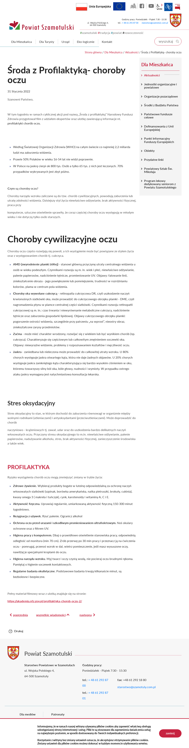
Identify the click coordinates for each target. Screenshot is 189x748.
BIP (177, 7)
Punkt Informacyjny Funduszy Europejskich (159, 140)
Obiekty (149, 150)
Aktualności (131, 52)
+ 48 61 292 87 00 (130, 23)
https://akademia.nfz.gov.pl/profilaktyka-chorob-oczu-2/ (44, 601)
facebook (142, 6)
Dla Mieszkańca (113, 52)
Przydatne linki (154, 159)
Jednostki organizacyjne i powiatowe (160, 85)
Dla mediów (28, 714)
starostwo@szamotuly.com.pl (155, 23)
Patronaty (57, 714)
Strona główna (93, 52)
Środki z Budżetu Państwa (161, 105)
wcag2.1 (159, 7)
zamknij (170, 733)
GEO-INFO (133, 6)
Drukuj (18, 631)
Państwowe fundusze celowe (158, 115)
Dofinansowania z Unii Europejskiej (159, 127)
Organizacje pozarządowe (161, 96)
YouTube (151, 6)
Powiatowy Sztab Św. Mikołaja (158, 170)
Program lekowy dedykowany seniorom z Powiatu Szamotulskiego (160, 184)
